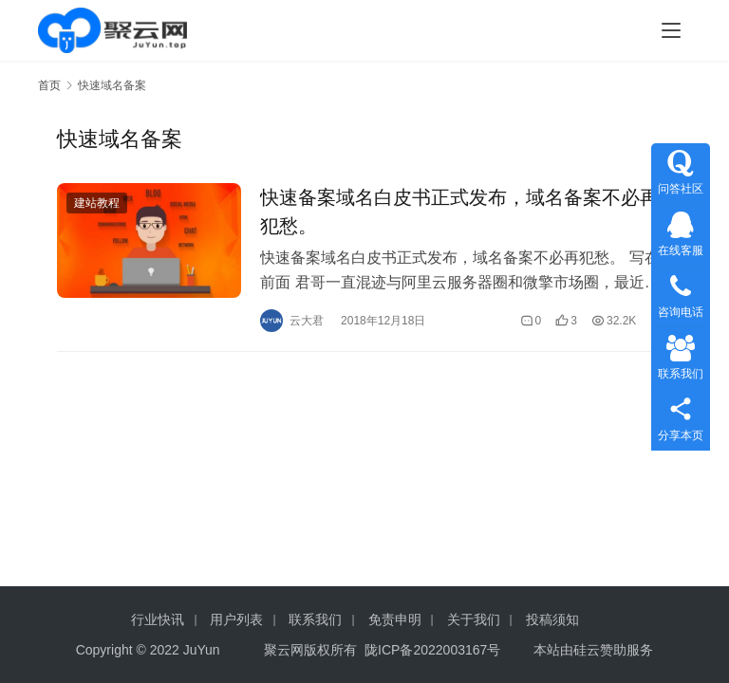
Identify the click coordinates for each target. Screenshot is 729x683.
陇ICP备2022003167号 (432, 649)
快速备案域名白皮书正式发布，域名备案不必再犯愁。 (459, 211)
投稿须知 (552, 619)
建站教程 (97, 203)
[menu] (671, 30)
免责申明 (394, 619)
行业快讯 (157, 619)
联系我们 (315, 619)
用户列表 (236, 619)
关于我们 (473, 619)
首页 (49, 85)
